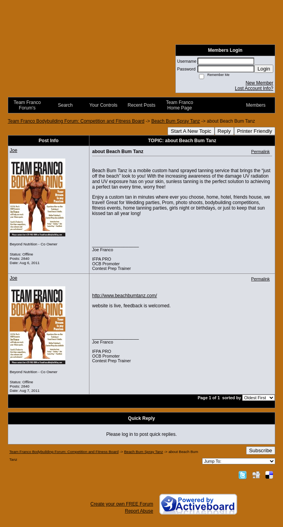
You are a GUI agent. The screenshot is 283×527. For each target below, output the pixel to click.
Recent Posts (141, 105)
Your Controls (103, 105)
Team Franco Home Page (179, 105)
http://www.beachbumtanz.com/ (124, 295)
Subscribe (260, 450)
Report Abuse (139, 511)
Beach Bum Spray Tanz (175, 121)
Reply (224, 131)
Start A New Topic (191, 131)
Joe (13, 150)
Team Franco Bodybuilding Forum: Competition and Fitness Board (76, 121)
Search (65, 105)
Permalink (260, 151)
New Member (259, 83)
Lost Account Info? (254, 88)
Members (256, 105)
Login (263, 69)
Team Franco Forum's (27, 105)
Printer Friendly (254, 131)
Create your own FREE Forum (122, 504)
